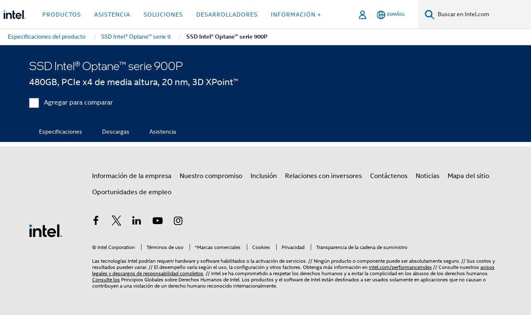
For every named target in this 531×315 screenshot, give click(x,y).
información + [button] (296, 14)
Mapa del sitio (468, 176)
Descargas (115, 131)
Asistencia (162, 131)
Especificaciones (60, 131)
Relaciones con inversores (323, 176)
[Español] (391, 14)
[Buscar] (429, 14)
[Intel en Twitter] (117, 222)
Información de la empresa (131, 176)
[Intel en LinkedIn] (137, 222)
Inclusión (264, 176)
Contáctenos (388, 176)
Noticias (427, 176)
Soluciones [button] (163, 14)
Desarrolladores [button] (227, 14)
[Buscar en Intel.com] (482, 14)
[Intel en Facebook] (96, 222)
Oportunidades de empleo (131, 192)
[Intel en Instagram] (178, 222)
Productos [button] (61, 14)
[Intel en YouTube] (158, 222)
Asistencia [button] (112, 14)
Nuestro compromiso (211, 176)
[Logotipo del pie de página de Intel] (45, 230)
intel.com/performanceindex (400, 267)
